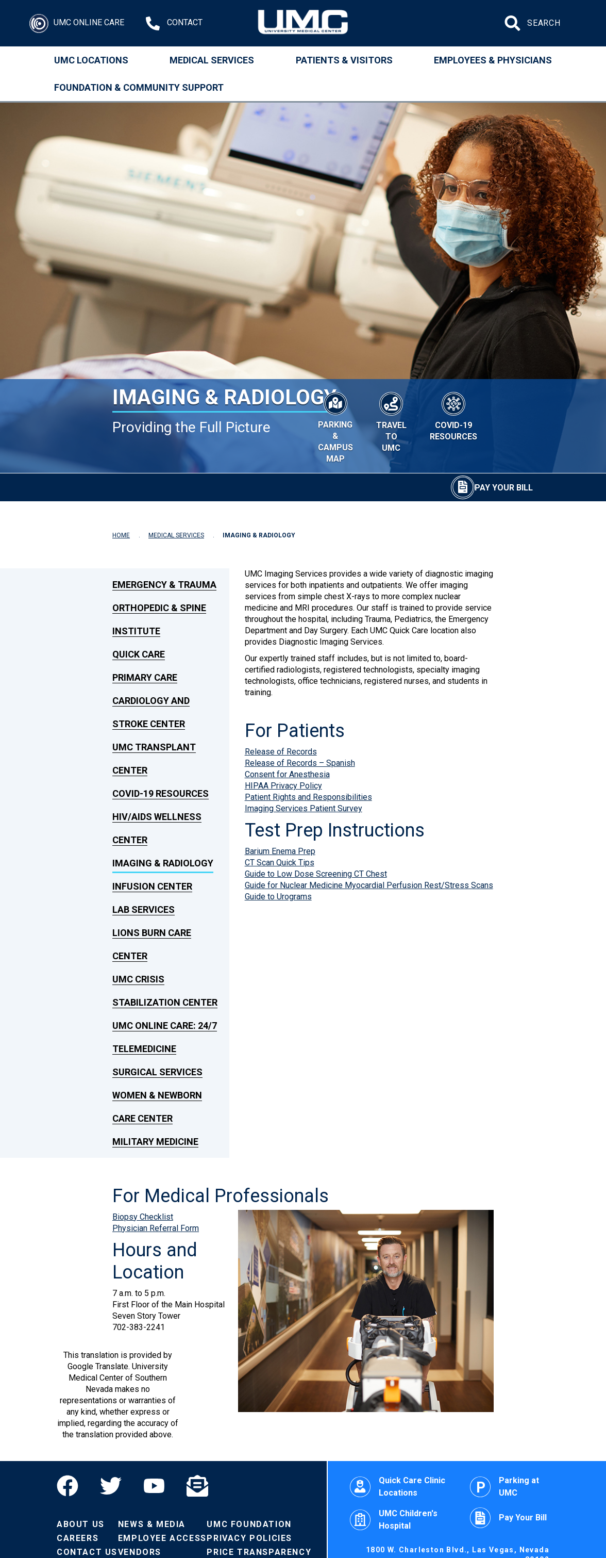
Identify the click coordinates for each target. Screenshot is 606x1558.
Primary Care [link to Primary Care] (144, 677)
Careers (77, 1538)
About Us (81, 1524)
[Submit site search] (514, 23)
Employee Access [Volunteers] (162, 1538)
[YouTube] (154, 1486)
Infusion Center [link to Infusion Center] (152, 886)
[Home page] (303, 23)
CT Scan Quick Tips (279, 862)
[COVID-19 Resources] (453, 414)
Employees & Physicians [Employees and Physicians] (493, 60)
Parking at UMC (504, 1486)
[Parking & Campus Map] (335, 426)
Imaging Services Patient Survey (303, 808)
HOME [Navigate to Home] (121, 535)
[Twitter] (110, 1486)
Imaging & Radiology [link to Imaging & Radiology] (162, 863)
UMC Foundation (249, 1524)
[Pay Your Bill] (492, 487)
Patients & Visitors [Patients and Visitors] (344, 60)
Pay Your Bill (508, 1517)
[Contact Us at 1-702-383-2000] (174, 23)
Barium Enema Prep (280, 851)
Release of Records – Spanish (300, 763)
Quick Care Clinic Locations (397, 1486)
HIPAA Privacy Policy (283, 786)
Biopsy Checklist (142, 1217)
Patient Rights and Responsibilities (308, 797)
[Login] (76, 23)
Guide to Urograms (278, 896)
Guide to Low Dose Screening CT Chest (316, 874)
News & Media (152, 1524)
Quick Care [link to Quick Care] (138, 654)
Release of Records (281, 752)
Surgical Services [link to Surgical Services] (157, 1072)
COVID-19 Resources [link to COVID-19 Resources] (160, 793)
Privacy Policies (249, 1538)
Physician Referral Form (155, 1228)
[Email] (197, 1486)
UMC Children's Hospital (393, 1519)
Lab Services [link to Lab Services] (143, 909)
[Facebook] (73, 1486)
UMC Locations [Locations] (91, 60)
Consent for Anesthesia (287, 774)
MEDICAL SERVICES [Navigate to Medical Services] (176, 535)
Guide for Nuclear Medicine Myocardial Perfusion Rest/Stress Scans (369, 885)
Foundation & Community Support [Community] (139, 87)
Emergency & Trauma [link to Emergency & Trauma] (164, 584)
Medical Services (212, 60)
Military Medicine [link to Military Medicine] (155, 1141)
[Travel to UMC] (391, 420)
